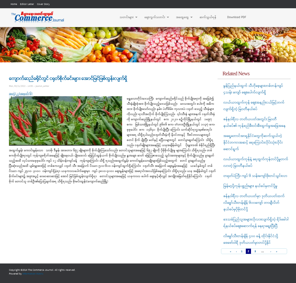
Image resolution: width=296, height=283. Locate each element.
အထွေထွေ (182, 17)
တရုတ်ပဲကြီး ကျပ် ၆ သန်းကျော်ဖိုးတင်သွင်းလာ (255, 176)
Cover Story (43, 4)
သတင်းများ (126, 17)
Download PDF (236, 17)
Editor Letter (27, 4)
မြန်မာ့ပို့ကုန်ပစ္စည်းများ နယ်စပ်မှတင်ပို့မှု (250, 186)
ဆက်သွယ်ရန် (208, 17)
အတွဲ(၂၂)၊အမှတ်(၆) (21, 93)
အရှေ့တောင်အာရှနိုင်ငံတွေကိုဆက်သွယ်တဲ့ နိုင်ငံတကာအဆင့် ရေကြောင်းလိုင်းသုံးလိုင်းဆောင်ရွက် (253, 142)
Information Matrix (32, 274)
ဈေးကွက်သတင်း (154, 17)
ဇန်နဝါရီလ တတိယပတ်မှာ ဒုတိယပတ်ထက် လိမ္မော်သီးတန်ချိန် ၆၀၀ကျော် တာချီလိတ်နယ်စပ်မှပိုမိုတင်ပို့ (254, 202)
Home (14, 4)
